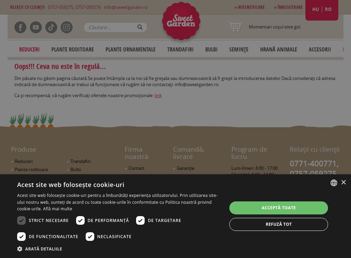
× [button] (343, 182)
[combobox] (333, 182)
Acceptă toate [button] (279, 208)
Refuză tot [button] (279, 224)
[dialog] (175, 216)
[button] (119, 249)
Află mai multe (57, 209)
